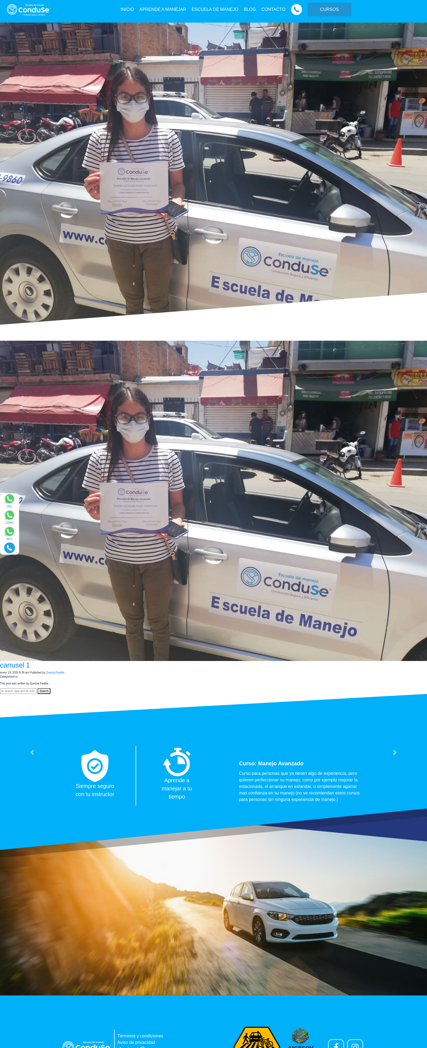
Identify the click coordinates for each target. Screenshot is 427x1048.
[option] (213, 776)
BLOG (250, 9)
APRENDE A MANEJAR (162, 9)
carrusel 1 (15, 665)
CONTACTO (273, 9)
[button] (32, 752)
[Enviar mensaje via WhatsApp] (9, 502)
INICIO (127, 9)
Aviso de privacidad (136, 1042)
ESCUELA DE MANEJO (215, 9)
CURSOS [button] (329, 9)
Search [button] (44, 691)
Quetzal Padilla (55, 672)
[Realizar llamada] (9, 547)
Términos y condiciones (140, 1036)
